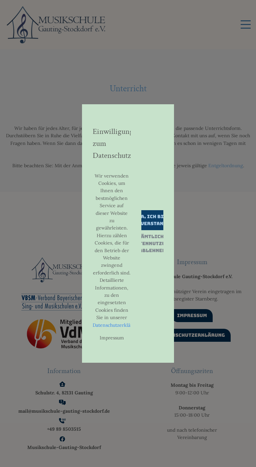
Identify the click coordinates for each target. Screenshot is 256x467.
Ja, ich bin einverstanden (152, 220)
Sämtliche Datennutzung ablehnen (152, 243)
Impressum (112, 338)
